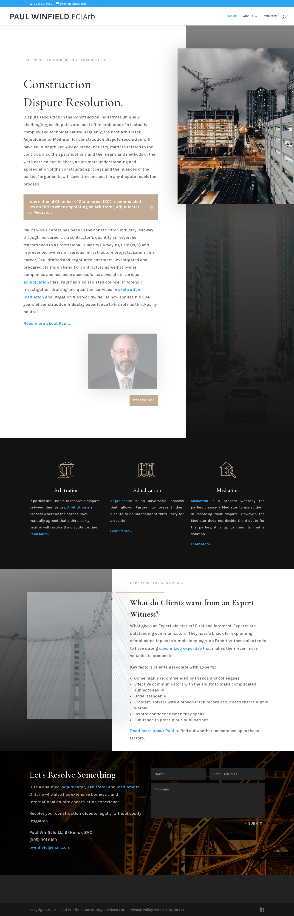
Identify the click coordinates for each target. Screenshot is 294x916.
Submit (255, 823)
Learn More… (121, 531)
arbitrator (97, 787)
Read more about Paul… (47, 323)
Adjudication (121, 501)
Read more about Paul (152, 730)
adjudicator (73, 787)
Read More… (39, 534)
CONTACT (270, 16)
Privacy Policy (141, 910)
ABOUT (248, 16)
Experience (144, 400)
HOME (232, 16)
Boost (179, 910)
